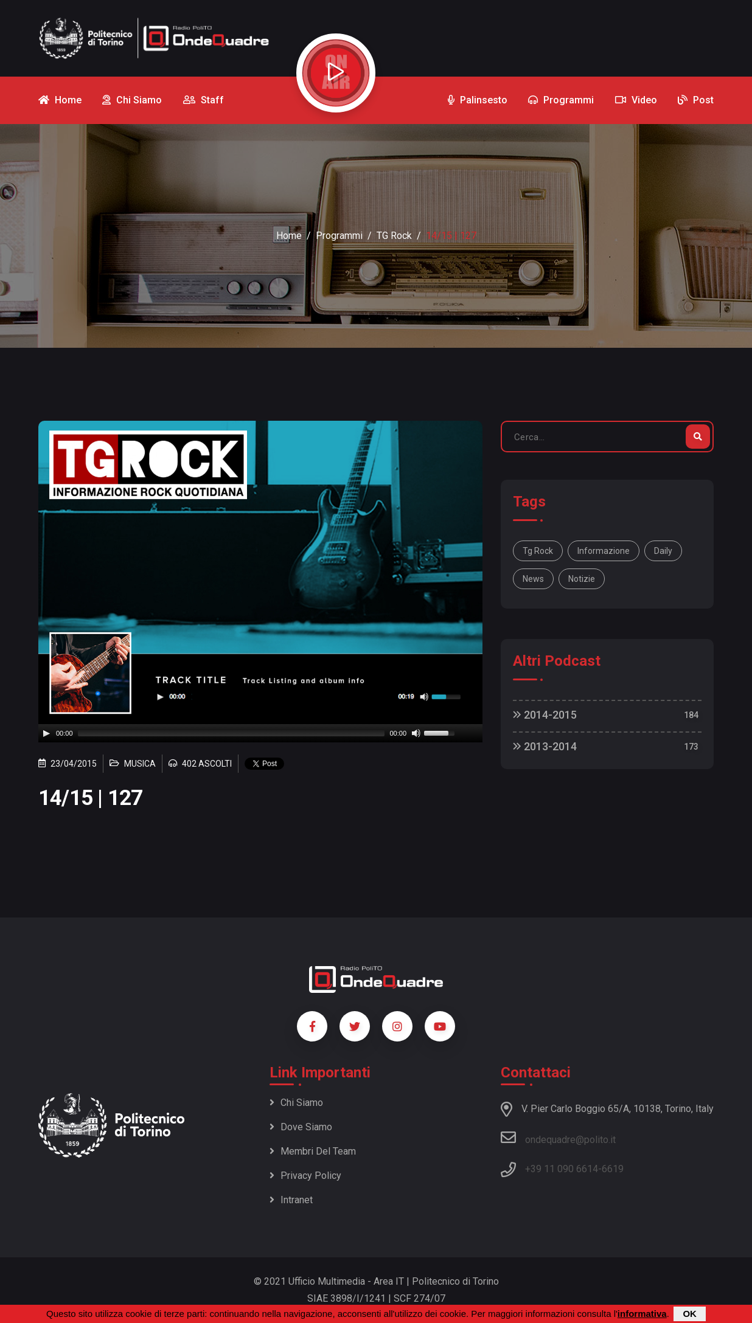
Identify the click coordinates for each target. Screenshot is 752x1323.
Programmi (339, 235)
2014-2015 (545, 714)
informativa (642, 1313)
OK (690, 1313)
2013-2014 (545, 746)
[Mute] (416, 733)
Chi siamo (296, 1102)
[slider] (231, 733)
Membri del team (313, 1151)
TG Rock (394, 235)
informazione (603, 551)
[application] (260, 733)
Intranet (291, 1200)
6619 (613, 1169)
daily (663, 551)
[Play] (46, 733)
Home (289, 235)
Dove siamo (301, 1127)
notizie (581, 579)
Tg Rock (538, 551)
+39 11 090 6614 (561, 1169)
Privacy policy (305, 1175)
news (533, 579)
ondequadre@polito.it (558, 1137)
